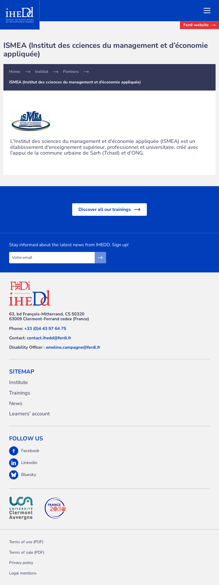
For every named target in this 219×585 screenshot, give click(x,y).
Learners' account (29, 414)
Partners (71, 71)
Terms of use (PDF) (26, 542)
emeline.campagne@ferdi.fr (73, 347)
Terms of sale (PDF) (26, 552)
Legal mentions (22, 573)
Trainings (19, 393)
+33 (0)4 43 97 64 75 (45, 328)
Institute (18, 382)
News (16, 404)
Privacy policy (21, 562)
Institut (41, 71)
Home (14, 71)
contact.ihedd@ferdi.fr (49, 338)
